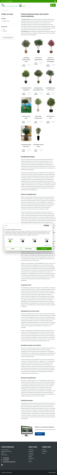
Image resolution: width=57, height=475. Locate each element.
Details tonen (47, 245)
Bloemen (30, 456)
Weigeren (13, 248)
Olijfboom (5, 31)
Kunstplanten (39, 433)
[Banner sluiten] (51, 225)
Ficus (4, 29)
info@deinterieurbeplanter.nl (9, 461)
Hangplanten (31, 454)
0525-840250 (10, 1)
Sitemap (43, 453)
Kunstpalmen (31, 451)
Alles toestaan (44, 248)
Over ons (30, 460)
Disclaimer (44, 449)
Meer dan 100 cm (6, 21)
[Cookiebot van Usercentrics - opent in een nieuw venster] (44, 225)
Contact (30, 461)
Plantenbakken (31, 458)
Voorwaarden (44, 451)
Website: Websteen (52, 472)
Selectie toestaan (28, 248)
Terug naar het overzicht (8, 37)
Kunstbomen (31, 453)
